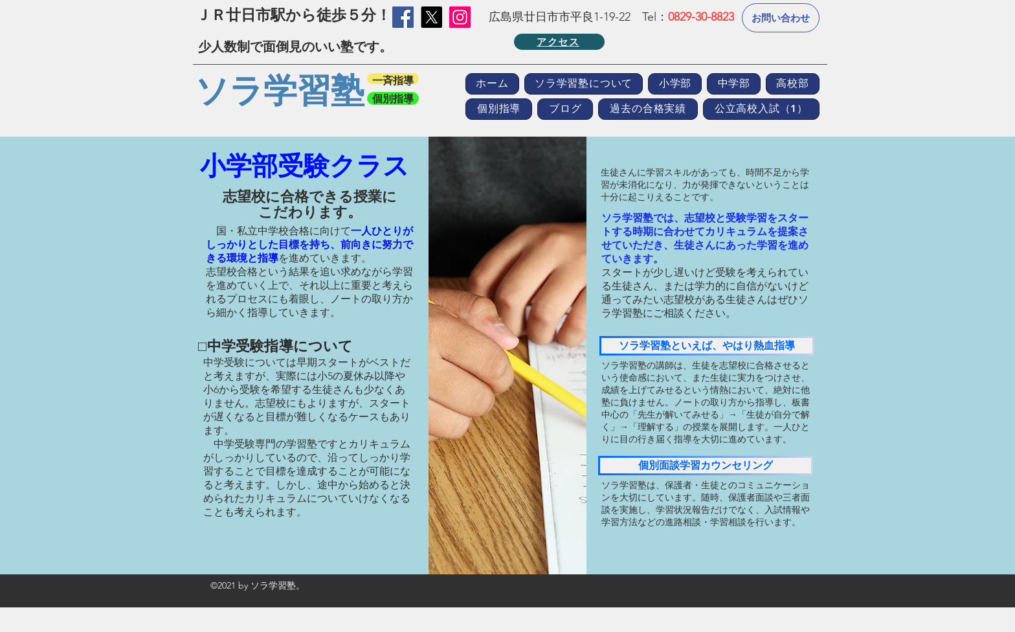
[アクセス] (559, 42)
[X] (431, 17)
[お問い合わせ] (781, 17)
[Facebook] (403, 17)
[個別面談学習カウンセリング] (705, 465)
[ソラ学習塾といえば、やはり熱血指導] (706, 346)
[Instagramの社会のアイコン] (460, 17)
